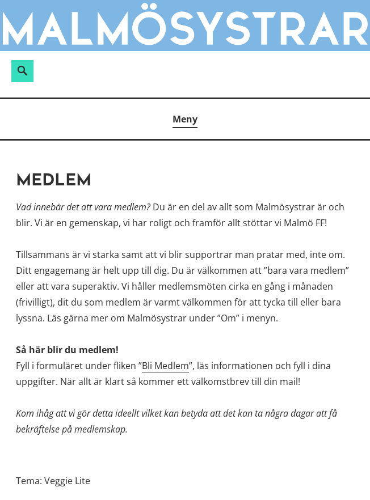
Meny (185, 119)
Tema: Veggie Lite (53, 480)
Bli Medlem (165, 365)
